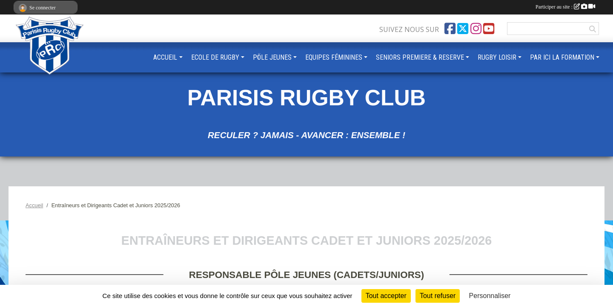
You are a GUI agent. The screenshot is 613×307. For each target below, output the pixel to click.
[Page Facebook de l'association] (449, 28)
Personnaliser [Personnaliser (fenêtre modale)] (490, 295)
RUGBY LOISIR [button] (497, 57)
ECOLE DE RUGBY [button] (215, 57)
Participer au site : (565, 7)
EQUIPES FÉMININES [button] (333, 57)
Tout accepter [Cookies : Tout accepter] (386, 295)
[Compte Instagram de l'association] (475, 28)
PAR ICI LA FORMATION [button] (562, 57)
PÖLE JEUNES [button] (272, 57)
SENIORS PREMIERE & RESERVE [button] (420, 57)
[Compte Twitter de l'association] (462, 28)
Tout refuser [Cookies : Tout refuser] (437, 295)
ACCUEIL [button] (165, 57)
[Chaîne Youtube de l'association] (488, 28)
